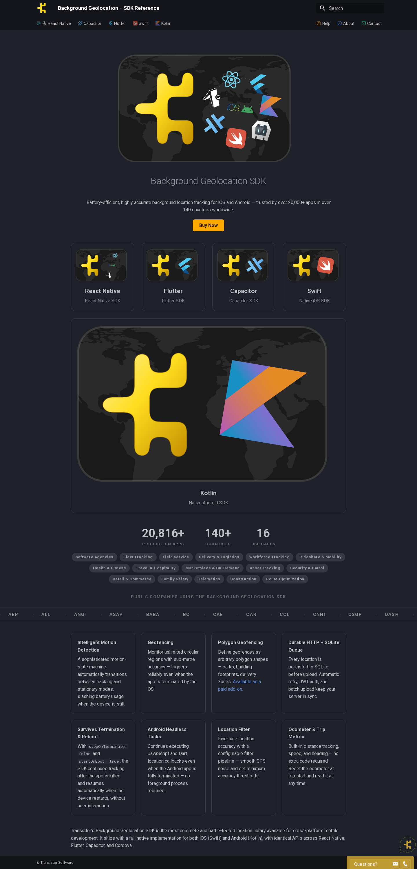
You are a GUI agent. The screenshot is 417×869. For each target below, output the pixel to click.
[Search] (350, 8)
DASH (399, 614)
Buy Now (208, 225)
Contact (374, 23)
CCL (292, 614)
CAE (226, 614)
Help (326, 23)
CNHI (327, 614)
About (348, 23)
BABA (160, 614)
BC (194, 614)
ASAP (124, 614)
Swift (144, 23)
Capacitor (92, 23)
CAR (259, 614)
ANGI (88, 614)
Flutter (120, 23)
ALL (53, 614)
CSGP (363, 614)
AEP (21, 614)
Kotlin (166, 23)
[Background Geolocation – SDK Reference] (42, 8)
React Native (59, 23)
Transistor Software (57, 862)
